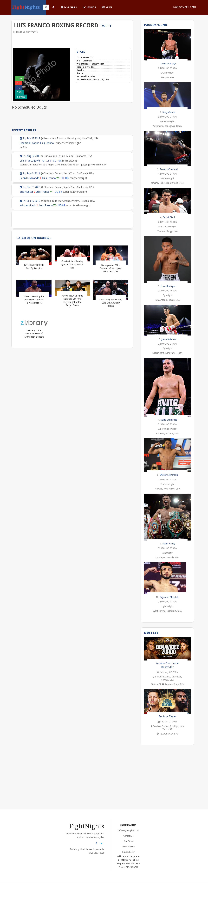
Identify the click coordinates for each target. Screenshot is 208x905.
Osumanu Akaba (29, 143)
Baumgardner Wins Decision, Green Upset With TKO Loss (111, 268)
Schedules (69, 7)
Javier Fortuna (42, 160)
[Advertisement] (72, 40)
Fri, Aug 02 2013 (30, 156)
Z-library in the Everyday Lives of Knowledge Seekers (34, 333)
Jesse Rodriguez (169, 286)
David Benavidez (168, 419)
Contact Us (128, 836)
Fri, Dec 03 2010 (30, 187)
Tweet (106, 26)
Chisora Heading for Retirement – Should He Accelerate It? (34, 299)
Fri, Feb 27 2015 (30, 138)
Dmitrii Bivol (169, 217)
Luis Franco (47, 143)
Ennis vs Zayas (167, 716)
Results (89, 7)
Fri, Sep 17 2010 (30, 201)
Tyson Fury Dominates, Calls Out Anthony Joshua (110, 302)
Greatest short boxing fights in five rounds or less (72, 264)
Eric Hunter (26, 191)
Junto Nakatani (168, 339)
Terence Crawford (169, 169)
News (107, 7)
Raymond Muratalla (169, 597)
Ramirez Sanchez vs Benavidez (167, 665)
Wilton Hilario (28, 205)
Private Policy (128, 852)
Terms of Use (128, 846)
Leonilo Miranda (29, 178)
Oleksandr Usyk (168, 63)
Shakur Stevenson (169, 475)
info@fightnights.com (128, 830)
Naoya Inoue (168, 112)
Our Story (128, 841)
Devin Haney (168, 543)
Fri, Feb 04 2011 (30, 173)
